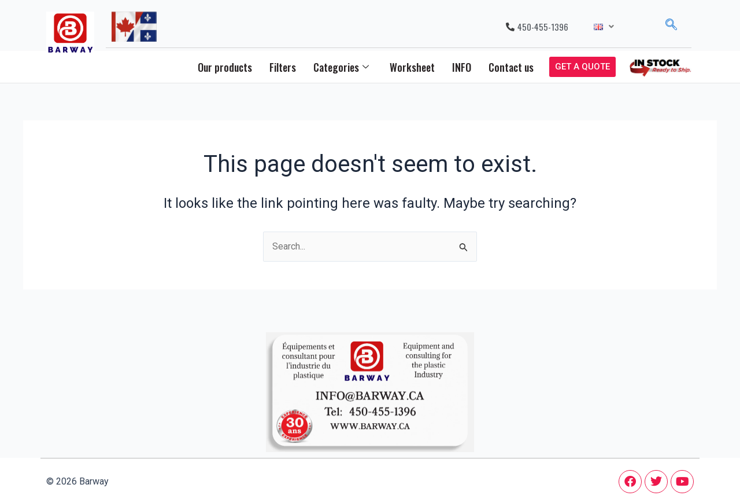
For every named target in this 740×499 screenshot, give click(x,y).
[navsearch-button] (671, 26)
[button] (604, 27)
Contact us (511, 67)
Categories (341, 67)
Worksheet (412, 67)
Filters (282, 67)
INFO (461, 67)
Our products (225, 67)
